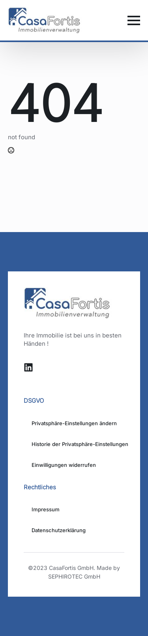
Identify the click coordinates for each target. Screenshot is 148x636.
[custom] (28, 367)
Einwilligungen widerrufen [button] (64, 465)
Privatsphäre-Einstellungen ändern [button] (74, 423)
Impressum (46, 509)
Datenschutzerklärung (59, 530)
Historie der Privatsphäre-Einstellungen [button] (78, 444)
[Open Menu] (133, 20)
